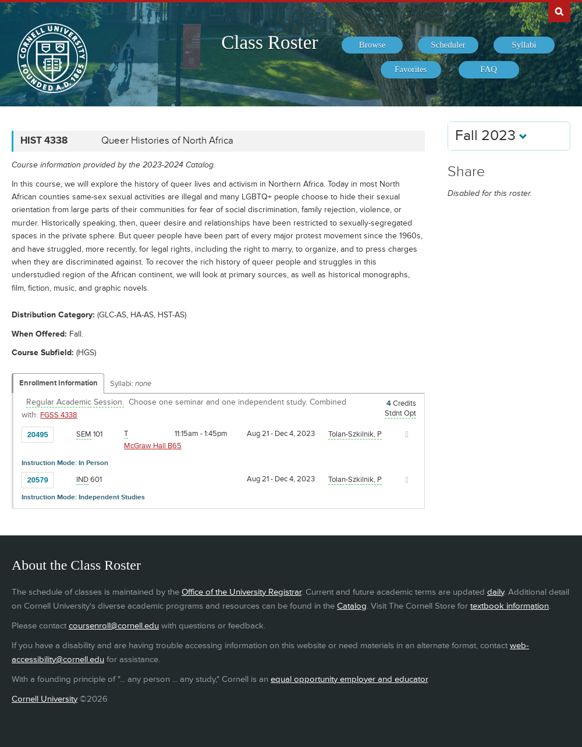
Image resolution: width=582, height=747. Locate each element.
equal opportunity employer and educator (349, 679)
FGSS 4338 (58, 415)
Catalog (352, 606)
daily (495, 592)
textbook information (509, 606)
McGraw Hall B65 (153, 446)
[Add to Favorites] (65, 433)
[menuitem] (372, 45)
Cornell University (44, 699)
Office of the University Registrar (241, 592)
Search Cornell (559, 11)
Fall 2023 (491, 136)
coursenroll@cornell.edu (114, 625)
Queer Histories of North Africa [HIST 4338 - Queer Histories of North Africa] (167, 140)
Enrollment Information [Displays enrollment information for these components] (58, 383)
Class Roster (269, 42)
